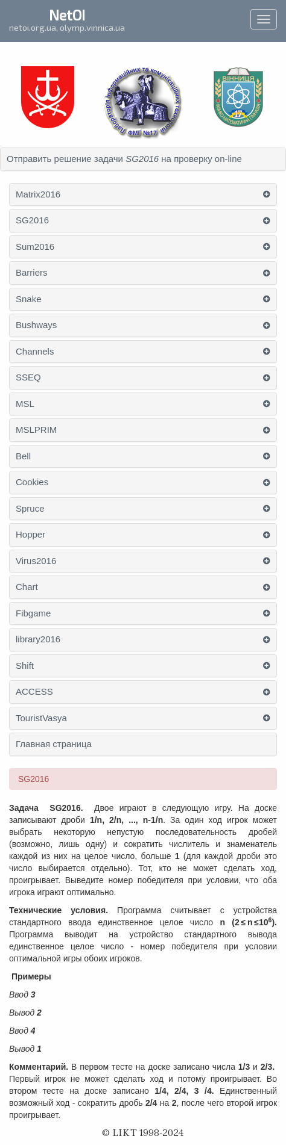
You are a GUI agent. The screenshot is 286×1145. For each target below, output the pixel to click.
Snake (29, 299)
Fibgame (33, 613)
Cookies (32, 482)
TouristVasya (41, 718)
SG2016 (32, 220)
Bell (23, 456)
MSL (25, 404)
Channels (35, 351)
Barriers (32, 273)
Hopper (30, 534)
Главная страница (54, 744)
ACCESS (34, 692)
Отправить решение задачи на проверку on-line (124, 159)
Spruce (30, 509)
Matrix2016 (38, 194)
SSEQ (28, 377)
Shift (25, 666)
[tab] (143, 159)
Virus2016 (36, 561)
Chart (27, 587)
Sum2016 (35, 247)
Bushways (36, 325)
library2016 (38, 639)
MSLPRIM (36, 430)
